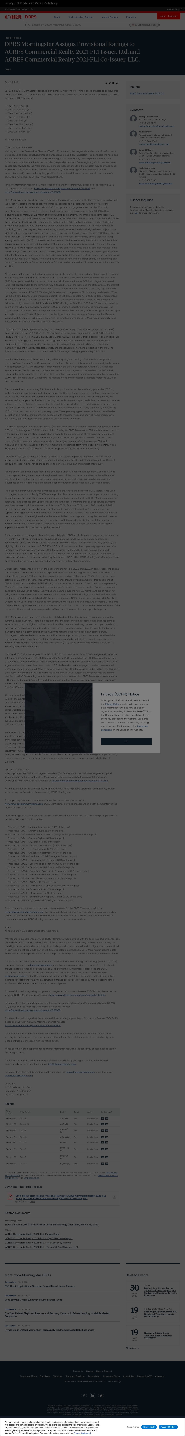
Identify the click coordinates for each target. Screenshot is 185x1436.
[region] (92, 1427)
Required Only (149, 1427)
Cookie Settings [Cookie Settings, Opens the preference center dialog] (133, 1427)
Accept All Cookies (168, 1427)
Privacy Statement (82, 1433)
